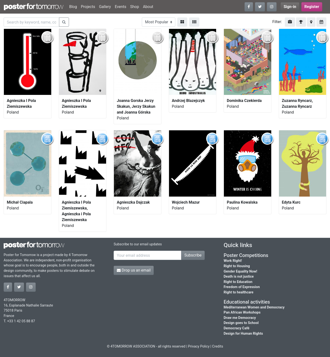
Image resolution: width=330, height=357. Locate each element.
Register (312, 6)
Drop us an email (134, 270)
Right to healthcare (239, 292)
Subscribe (193, 255)
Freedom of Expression (242, 287)
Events (120, 6)
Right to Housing (237, 266)
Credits (217, 346)
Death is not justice (239, 276)
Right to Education (238, 282)
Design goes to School (241, 323)
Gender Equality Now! (240, 271)
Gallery (105, 6)
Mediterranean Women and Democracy (254, 307)
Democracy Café (236, 328)
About (148, 6)
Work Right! (233, 261)
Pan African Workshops (242, 312)
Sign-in (290, 6)
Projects (88, 6)
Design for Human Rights (243, 334)
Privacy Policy (199, 346)
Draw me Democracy (240, 318)
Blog (73, 6)
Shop (134, 6)
